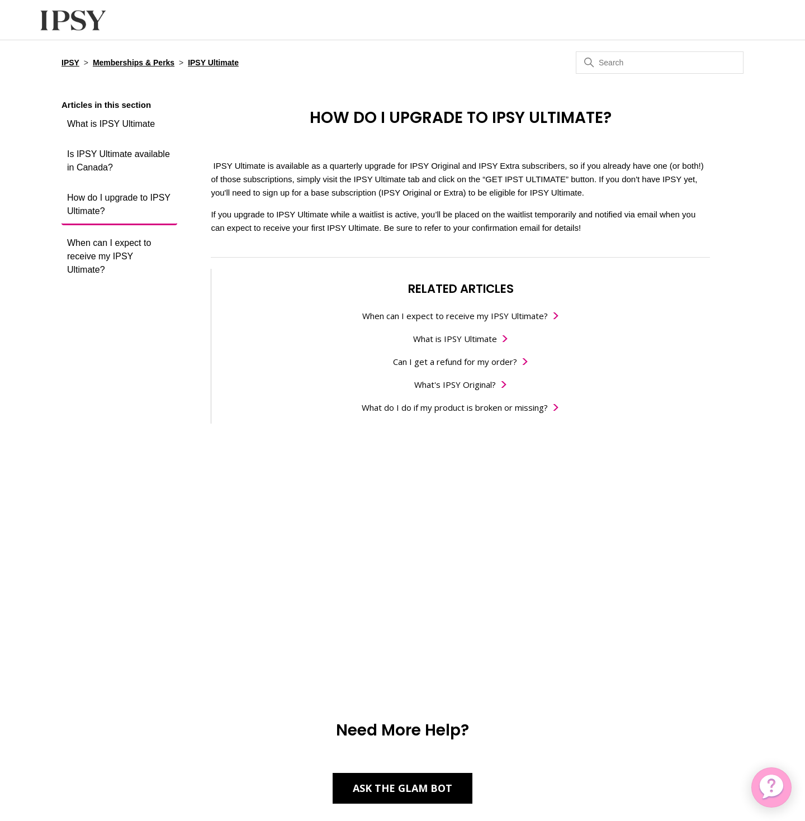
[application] (771, 787)
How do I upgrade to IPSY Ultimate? (119, 204)
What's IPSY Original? (455, 384)
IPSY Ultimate (213, 62)
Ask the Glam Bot (402, 788)
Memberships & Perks (133, 62)
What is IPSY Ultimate (111, 124)
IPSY (70, 62)
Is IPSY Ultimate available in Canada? (118, 160)
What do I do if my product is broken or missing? (455, 407)
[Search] (660, 62)
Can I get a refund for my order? (455, 361)
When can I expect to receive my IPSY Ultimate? (109, 256)
